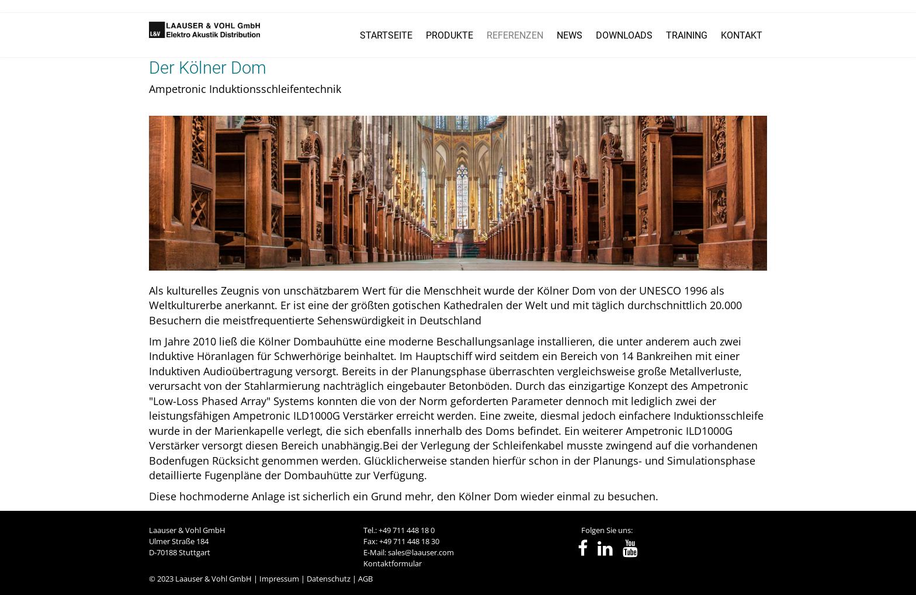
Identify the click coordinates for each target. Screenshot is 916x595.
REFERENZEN (515, 35)
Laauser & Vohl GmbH (213, 578)
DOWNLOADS (624, 35)
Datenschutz (329, 578)
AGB (365, 578)
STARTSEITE (386, 35)
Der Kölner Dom (207, 68)
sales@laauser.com (421, 552)
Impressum (279, 578)
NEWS (569, 35)
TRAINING (686, 35)
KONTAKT (741, 35)
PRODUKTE (449, 35)
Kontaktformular (392, 563)
